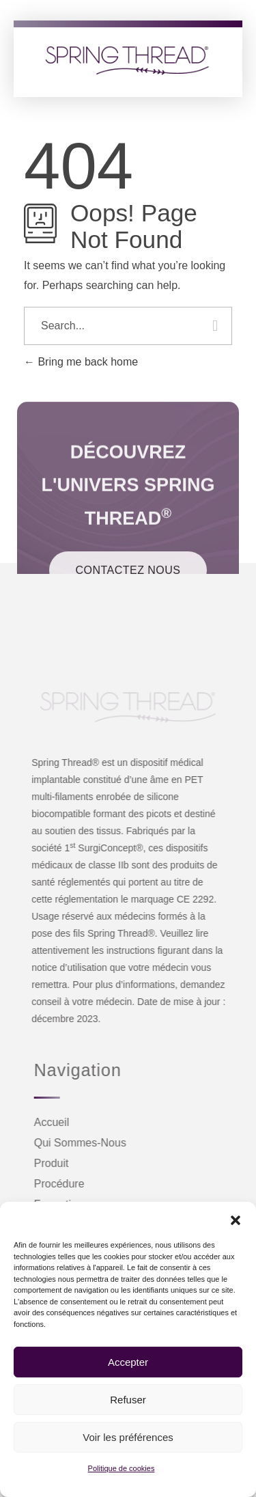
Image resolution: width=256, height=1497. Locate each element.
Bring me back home (81, 362)
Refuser (128, 1399)
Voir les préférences (128, 1437)
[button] (235, 1219)
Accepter (128, 1362)
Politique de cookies (121, 1468)
